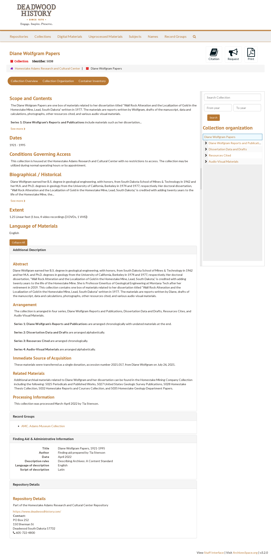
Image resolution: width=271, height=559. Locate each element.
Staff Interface (214, 552)
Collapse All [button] (18, 242)
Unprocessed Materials (105, 36)
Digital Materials (69, 36)
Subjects (135, 36)
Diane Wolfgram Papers (219, 137)
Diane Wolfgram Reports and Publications (236, 143)
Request (233, 54)
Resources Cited (220, 155)
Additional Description (29, 250)
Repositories (19, 36)
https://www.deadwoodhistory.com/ (37, 511)
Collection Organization (58, 81)
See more (18, 128)
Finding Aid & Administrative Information (43, 439)
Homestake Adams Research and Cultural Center (47, 68)
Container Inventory (92, 81)
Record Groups (176, 36)
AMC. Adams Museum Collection (43, 426)
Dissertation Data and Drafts (228, 149)
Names (153, 36)
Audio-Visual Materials (223, 161)
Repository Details (26, 484)
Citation (214, 54)
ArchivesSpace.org (245, 552)
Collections (43, 36)
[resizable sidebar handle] (201, 179)
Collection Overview (24, 81)
